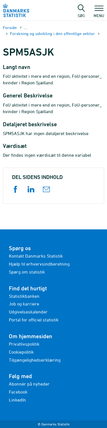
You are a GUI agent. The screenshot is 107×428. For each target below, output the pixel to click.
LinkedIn (17, 399)
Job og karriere (24, 303)
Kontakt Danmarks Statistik (36, 255)
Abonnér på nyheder (29, 383)
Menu (99, 13)
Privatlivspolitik (24, 344)
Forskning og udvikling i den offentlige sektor (52, 33)
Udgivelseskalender (28, 311)
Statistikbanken (24, 296)
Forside (10, 27)
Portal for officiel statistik (33, 319)
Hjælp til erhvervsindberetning (39, 263)
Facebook (18, 391)
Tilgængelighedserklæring (34, 359)
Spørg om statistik (27, 271)
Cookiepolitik (21, 351)
